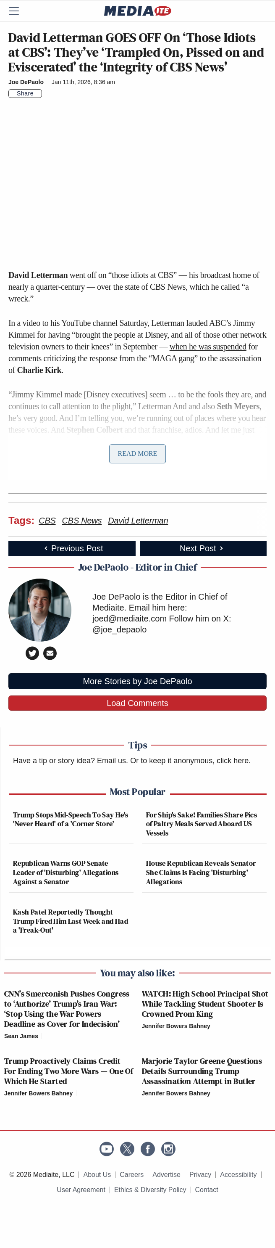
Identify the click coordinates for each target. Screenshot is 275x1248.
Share (25, 93)
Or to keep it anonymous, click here (189, 760)
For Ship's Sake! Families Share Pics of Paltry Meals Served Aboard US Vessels (201, 823)
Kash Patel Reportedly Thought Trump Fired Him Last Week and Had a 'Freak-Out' (70, 921)
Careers (132, 1174)
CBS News (82, 520)
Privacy (200, 1174)
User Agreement (81, 1189)
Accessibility (238, 1174)
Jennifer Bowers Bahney (176, 1026)
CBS (47, 520)
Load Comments (137, 703)
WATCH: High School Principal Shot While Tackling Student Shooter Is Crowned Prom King (205, 1004)
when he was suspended (208, 346)
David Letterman (138, 520)
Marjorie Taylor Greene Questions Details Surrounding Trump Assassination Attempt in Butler (202, 1071)
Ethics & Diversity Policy (150, 1189)
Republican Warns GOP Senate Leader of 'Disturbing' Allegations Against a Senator (65, 872)
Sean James (21, 1036)
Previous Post (73, 548)
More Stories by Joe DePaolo (137, 681)
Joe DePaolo (26, 82)
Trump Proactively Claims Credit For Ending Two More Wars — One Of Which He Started (68, 1071)
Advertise (166, 1174)
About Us (97, 1174)
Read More (137, 453)
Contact (206, 1189)
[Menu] (18, 10)
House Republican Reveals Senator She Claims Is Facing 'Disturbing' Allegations (201, 872)
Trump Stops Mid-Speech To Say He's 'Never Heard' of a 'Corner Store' (70, 819)
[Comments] (47, 93)
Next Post (202, 548)
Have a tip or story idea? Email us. (70, 760)
